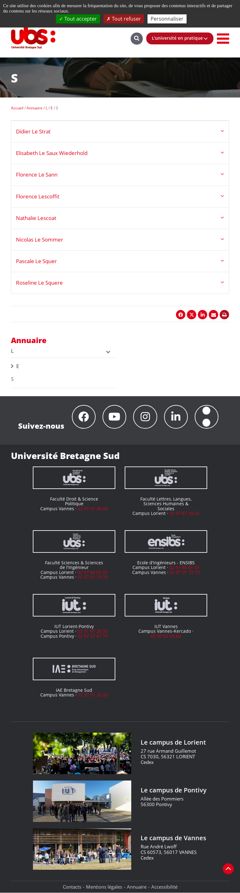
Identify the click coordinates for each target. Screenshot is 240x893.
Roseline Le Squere (39, 282)
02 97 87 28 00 (93, 631)
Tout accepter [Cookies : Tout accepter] (78, 18)
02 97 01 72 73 (185, 572)
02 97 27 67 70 (93, 636)
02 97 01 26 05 (93, 695)
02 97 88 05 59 (184, 567)
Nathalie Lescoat (36, 218)
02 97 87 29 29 (184, 513)
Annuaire (137, 887)
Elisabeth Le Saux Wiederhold (52, 153)
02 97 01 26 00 (93, 508)
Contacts (72, 887)
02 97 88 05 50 (93, 572)
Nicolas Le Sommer (39, 239)
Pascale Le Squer (36, 261)
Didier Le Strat (33, 131)
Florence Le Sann (37, 174)
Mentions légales (104, 887)
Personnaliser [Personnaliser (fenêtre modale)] (167, 18)
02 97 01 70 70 (93, 577)
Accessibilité (164, 887)
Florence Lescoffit (37, 196)
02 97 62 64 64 (166, 636)
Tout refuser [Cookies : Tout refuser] (124, 18)
